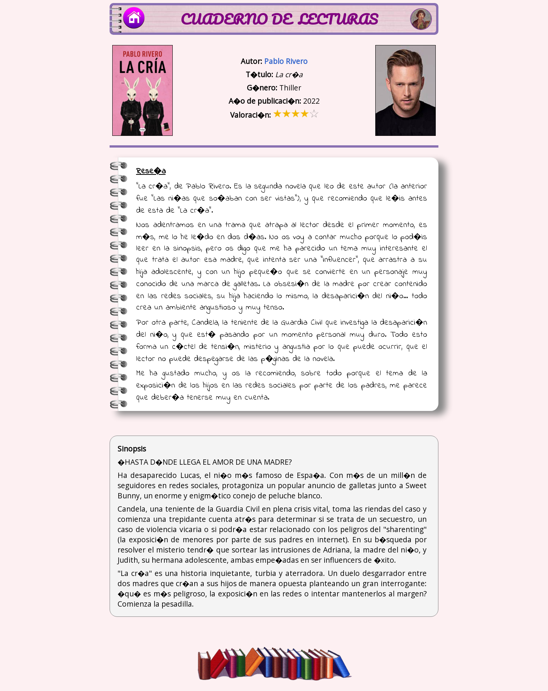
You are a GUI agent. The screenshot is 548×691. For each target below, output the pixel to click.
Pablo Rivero (286, 61)
